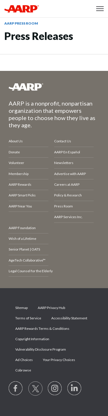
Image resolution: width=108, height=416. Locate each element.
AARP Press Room (21, 23)
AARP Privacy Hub (51, 307)
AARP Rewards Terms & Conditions (42, 328)
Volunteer (16, 163)
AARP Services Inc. (68, 217)
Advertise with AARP (70, 174)
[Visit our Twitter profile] (35, 388)
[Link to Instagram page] (55, 388)
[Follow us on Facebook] (16, 388)
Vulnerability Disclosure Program (40, 349)
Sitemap (21, 307)
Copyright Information (32, 339)
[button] (100, 8)
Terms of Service (28, 318)
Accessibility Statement (69, 318)
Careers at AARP (66, 184)
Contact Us (62, 141)
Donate (14, 152)
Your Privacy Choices (59, 360)
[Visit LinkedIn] (74, 388)
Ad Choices (24, 360)
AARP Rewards (20, 184)
